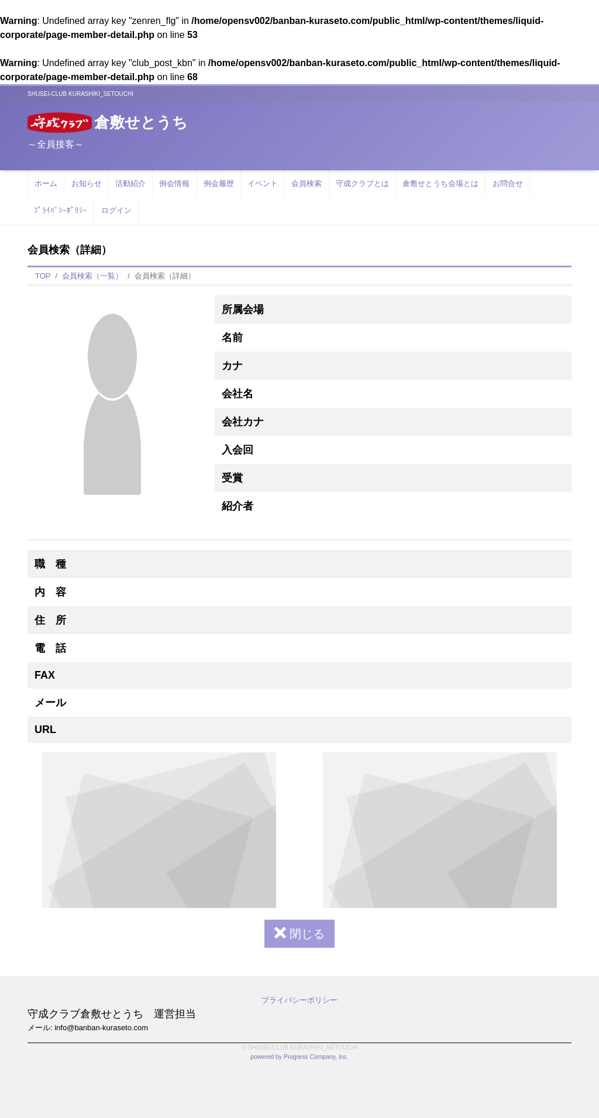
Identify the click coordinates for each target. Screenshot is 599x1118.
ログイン (116, 210)
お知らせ (86, 183)
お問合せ (508, 183)
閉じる (299, 933)
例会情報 (174, 183)
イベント (262, 183)
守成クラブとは (362, 183)
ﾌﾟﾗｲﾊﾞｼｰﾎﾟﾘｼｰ (60, 210)
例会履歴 (219, 183)
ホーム (46, 183)
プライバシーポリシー (299, 1000)
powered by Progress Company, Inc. (299, 1057)
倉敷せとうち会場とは (440, 183)
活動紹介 (130, 183)
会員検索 (306, 183)
